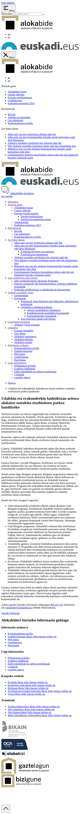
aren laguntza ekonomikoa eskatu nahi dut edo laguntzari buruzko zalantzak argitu (44, 273)
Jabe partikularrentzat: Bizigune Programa (36, 280)
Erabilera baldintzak (24, 368)
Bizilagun (28, 688)
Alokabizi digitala (23, 339)
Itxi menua (6, 196)
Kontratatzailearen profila (27, 237)
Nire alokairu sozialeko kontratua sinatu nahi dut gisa (42, 146)
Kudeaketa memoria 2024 (21, 103)
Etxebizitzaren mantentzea (34, 254)
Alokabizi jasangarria (25, 336)
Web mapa (19, 354)
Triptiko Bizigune (10, 613)
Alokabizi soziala (23, 342)
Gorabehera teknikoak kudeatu (36, 307)
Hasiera (12, 383)
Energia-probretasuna (32, 216)
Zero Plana (19, 333)
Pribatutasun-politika (25, 365)
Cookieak (19, 374)
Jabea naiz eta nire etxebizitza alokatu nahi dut (38, 242)
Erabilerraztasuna (23, 351)
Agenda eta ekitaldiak (19, 117)
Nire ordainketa (31, 709)
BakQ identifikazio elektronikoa (40, 715)
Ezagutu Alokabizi (23, 330)
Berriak (11, 114)
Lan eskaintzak (15, 120)
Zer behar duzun (16, 239)
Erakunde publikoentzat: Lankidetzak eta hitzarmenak (42, 289)
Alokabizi (13, 327)
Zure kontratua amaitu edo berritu (38, 319)
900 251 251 (56, 604)
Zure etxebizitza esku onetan (22, 278)
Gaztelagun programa (19, 321)
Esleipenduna (21, 295)
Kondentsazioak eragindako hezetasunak (48, 313)
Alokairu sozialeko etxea (20, 292)
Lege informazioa (17, 362)
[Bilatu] (43, 14)
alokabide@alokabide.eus (19, 607)
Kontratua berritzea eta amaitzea (37, 251)
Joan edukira (7, 2)
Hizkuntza (13, 201)
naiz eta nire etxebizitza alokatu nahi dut (32, 134)
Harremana (20, 360)
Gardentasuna (15, 100)
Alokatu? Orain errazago (27, 324)
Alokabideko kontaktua (17, 193)
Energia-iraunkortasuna (20, 97)
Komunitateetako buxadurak (41, 316)
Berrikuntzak (14, 228)
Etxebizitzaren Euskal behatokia (40, 691)
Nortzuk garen (15, 204)
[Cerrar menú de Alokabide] (8, 55)
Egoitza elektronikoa (34, 706)
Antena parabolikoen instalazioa (43, 310)
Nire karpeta (29, 712)
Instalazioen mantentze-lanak (36, 219)
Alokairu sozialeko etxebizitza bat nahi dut (34, 143)
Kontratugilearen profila (20, 123)
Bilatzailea (6, 13)
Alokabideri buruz (17, 91)
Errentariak (20, 298)
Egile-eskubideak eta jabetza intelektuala (35, 371)
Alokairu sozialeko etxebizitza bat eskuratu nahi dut (41, 257)
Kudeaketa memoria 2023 (27, 225)
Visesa (26, 694)
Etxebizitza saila (31, 685)
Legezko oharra (22, 377)
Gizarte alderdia (16, 94)
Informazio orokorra (18, 345)
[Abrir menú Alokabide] (8, 8)
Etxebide (28, 682)
